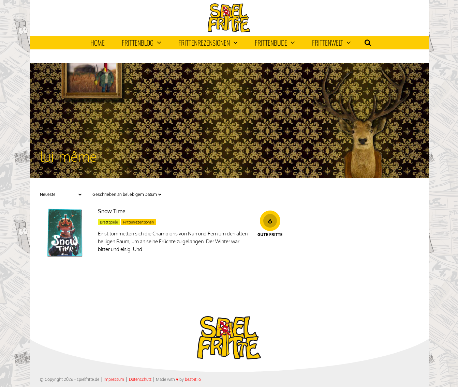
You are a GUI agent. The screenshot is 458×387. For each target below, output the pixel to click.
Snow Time (111, 211)
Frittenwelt (331, 42)
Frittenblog (141, 42)
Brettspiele (109, 222)
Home (97, 42)
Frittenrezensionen (208, 42)
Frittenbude (275, 42)
